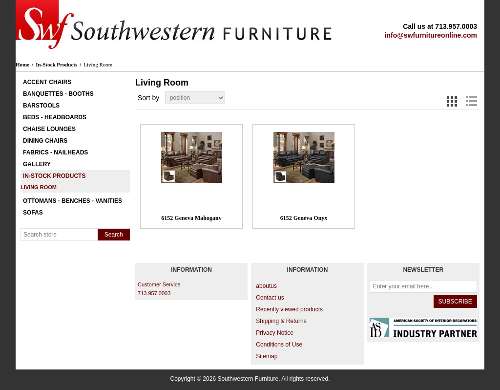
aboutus (266, 285)
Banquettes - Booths (58, 93)
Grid (452, 101)
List (471, 101)
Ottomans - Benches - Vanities (72, 200)
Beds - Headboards (54, 117)
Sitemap (266, 356)
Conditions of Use (279, 344)
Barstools (41, 105)
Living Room (39, 187)
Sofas (33, 212)
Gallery (37, 164)
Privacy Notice (274, 332)
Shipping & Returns (281, 321)
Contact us (270, 297)
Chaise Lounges (49, 129)
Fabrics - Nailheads (55, 152)
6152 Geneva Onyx (304, 218)
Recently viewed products (289, 309)
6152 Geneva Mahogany (191, 218)
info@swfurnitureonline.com (431, 35)
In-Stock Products (54, 176)
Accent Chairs (47, 82)
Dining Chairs (45, 140)
